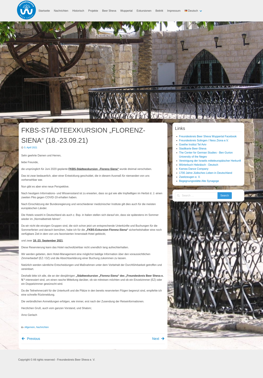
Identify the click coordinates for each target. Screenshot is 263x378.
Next (158, 339)
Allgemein (29, 327)
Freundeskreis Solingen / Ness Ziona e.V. (204, 140)
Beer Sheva (109, 10)
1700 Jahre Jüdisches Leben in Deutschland (205, 172)
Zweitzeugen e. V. (189, 176)
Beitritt (159, 10)
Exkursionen (144, 10)
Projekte (93, 10)
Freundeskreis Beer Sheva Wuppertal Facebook (208, 136)
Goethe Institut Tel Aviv (192, 144)
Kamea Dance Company (193, 168)
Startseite (44, 10)
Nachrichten (61, 10)
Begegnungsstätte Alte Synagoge (199, 181)
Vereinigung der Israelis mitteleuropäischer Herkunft (210, 160)
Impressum (174, 10)
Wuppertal (126, 10)
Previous (30, 339)
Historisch (78, 10)
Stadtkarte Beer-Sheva (192, 148)
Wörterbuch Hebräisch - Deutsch (198, 164)
